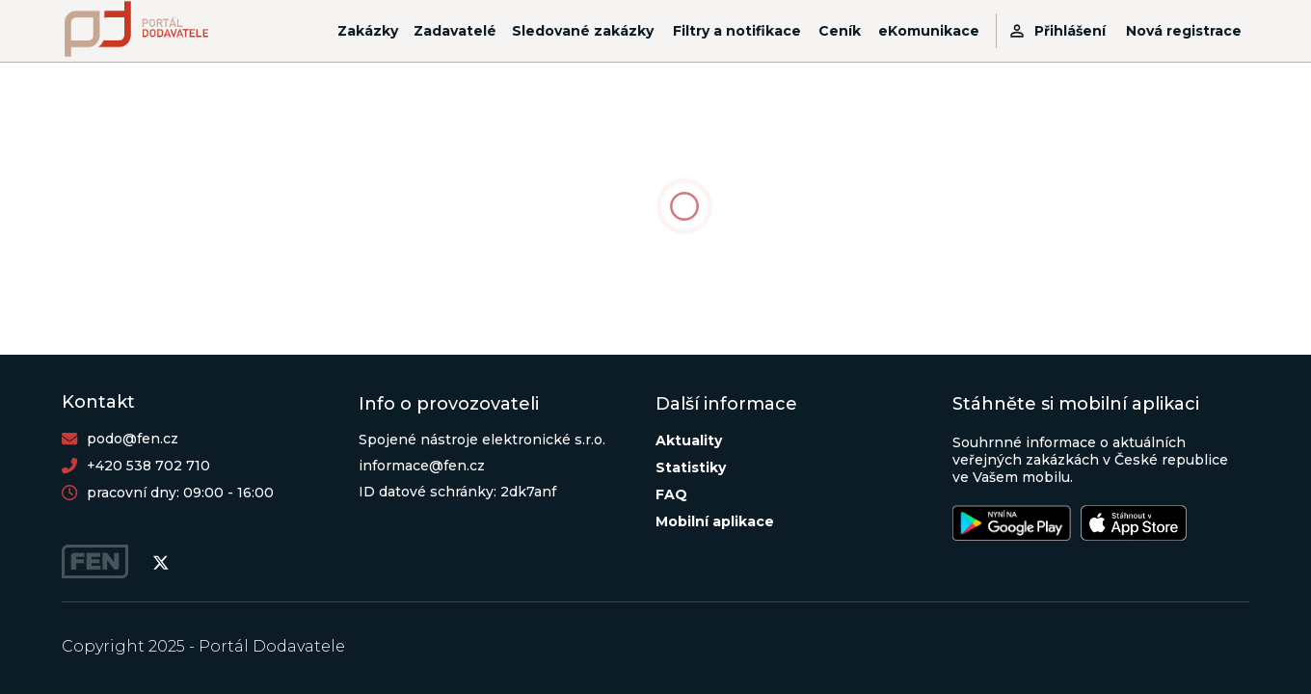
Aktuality (689, 440)
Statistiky (691, 467)
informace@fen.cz (422, 465)
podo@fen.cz (132, 438)
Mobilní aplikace (715, 521)
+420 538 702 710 (148, 465)
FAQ (671, 494)
